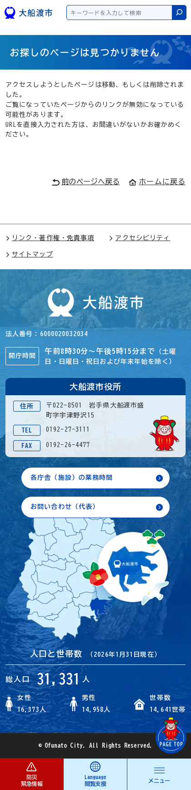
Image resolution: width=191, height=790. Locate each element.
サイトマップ (29, 254)
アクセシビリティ (139, 238)
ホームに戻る (157, 181)
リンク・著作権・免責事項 (49, 238)
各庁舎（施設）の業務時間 (71, 477)
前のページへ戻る (86, 182)
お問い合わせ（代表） (64, 506)
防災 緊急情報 (31, 773)
